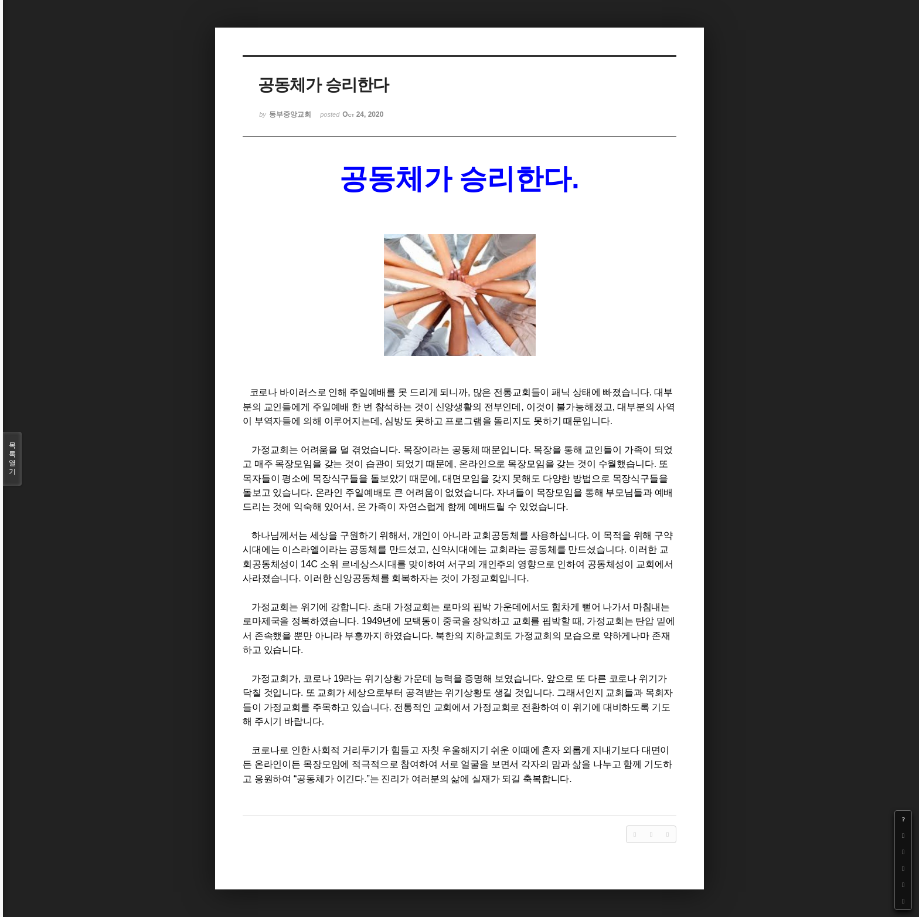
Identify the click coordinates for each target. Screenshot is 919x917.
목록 (12, 458)
